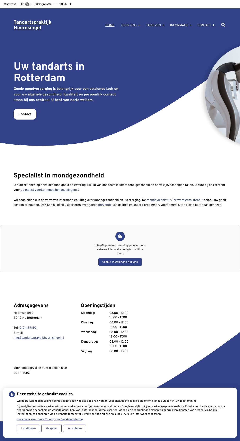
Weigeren (52, 428)
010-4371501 (28, 328)
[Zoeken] (223, 25)
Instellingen (28, 428)
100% (63, 4)
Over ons (129, 25)
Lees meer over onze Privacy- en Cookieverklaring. (50, 419)
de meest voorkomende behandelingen (50, 190)
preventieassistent (188, 200)
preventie (105, 205)
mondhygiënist (159, 200)
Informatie (179, 25)
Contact (204, 25)
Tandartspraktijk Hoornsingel (32, 25)
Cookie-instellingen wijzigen (120, 262)
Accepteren (74, 428)
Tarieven (153, 25)
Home (109, 25)
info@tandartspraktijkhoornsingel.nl (39, 338)
